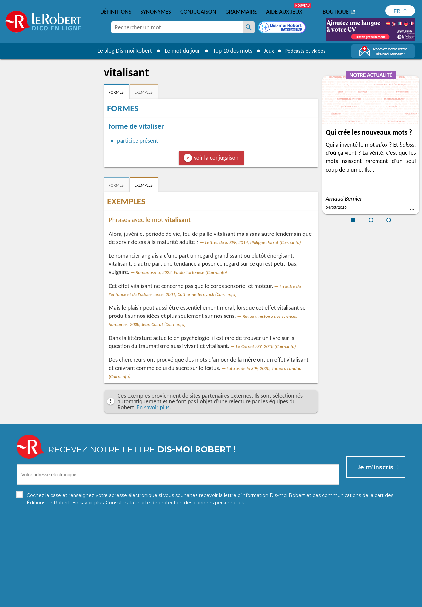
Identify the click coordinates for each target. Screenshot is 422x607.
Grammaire (241, 11)
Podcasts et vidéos (307, 50)
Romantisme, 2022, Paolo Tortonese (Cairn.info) (181, 272)
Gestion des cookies (254, 600)
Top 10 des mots (228, 50)
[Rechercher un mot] (249, 27)
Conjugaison (198, 11)
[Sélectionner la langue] (400, 10)
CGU (284, 600)
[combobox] (177, 27)
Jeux (266, 50)
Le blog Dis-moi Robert (120, 50)
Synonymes (155, 11)
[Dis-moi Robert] (282, 28)
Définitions (115, 11)
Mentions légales (210, 600)
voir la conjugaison (216, 157)
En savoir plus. (154, 407)
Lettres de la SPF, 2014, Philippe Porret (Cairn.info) (253, 242)
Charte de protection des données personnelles (137, 600)
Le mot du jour (178, 50)
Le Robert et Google (314, 600)
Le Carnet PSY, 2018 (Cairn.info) (266, 346)
